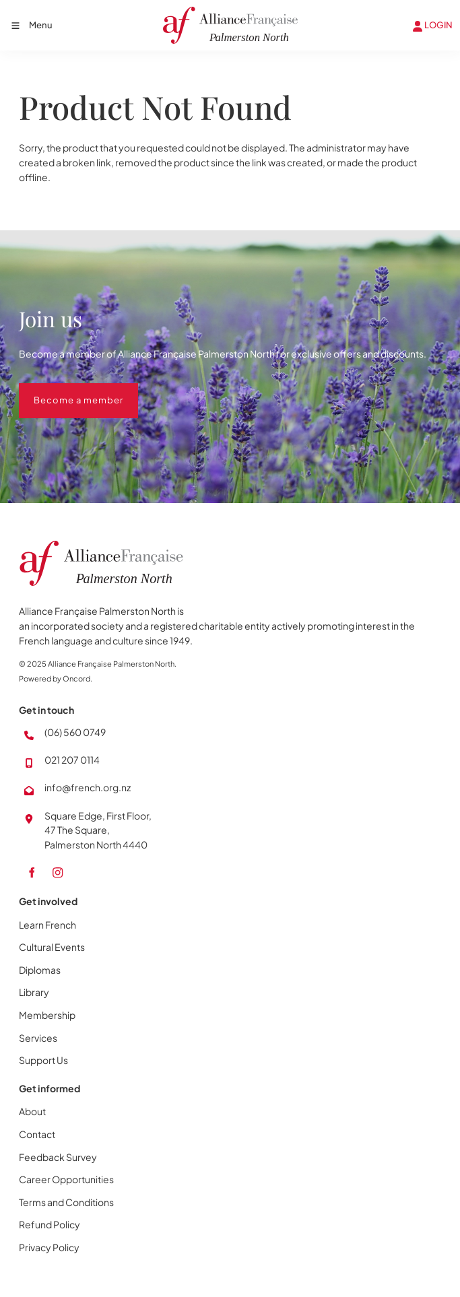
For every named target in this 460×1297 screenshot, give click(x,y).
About (32, 1111)
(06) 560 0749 (75, 732)
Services (38, 1038)
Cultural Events (52, 947)
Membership (47, 1015)
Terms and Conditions (66, 1202)
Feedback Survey (58, 1157)
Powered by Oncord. (55, 678)
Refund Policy (49, 1224)
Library (34, 992)
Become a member (63, 390)
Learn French (47, 925)
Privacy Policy (49, 1247)
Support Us (43, 1060)
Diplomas (40, 970)
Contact (37, 1134)
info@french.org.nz (87, 787)
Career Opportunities (66, 1179)
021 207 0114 (72, 760)
